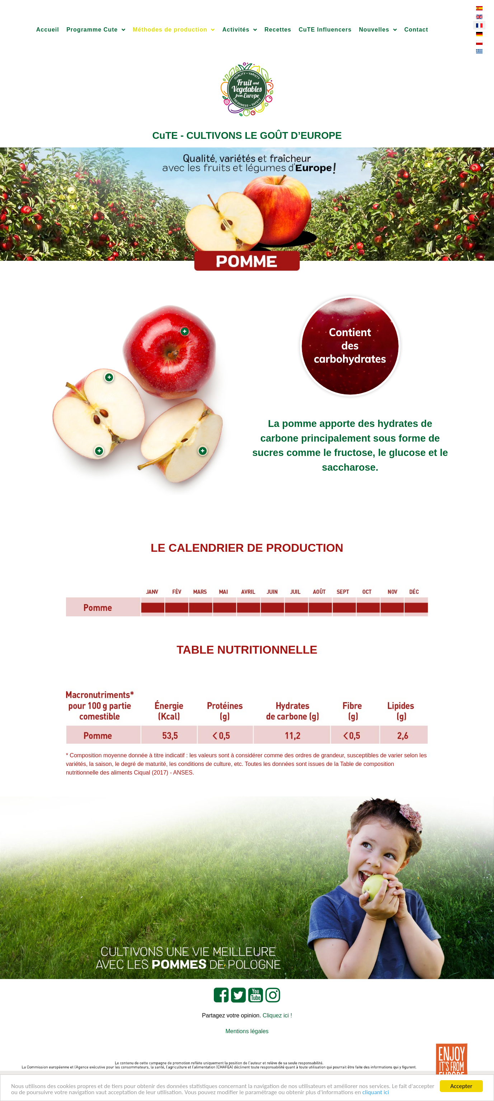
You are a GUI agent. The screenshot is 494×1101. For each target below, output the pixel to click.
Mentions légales (246, 1031)
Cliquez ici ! (277, 1015)
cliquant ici (375, 1092)
